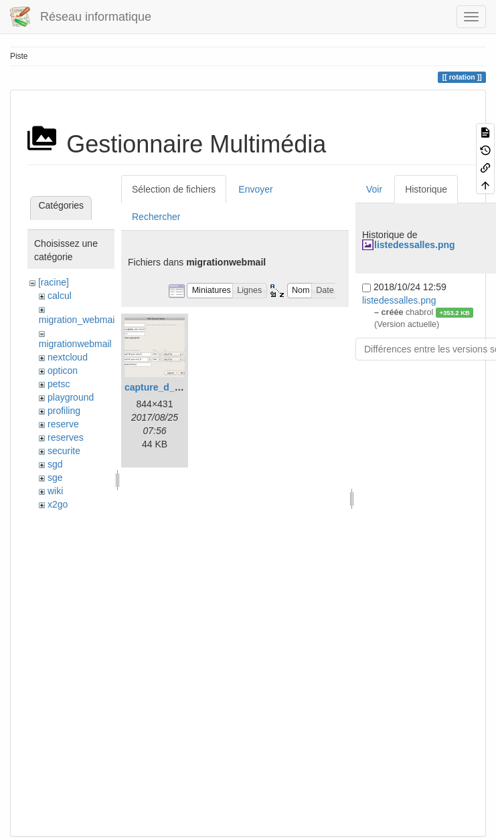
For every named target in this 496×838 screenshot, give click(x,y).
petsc (59, 384)
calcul (60, 295)
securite (64, 450)
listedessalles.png (414, 244)
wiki (55, 491)
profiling (64, 410)
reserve (63, 424)
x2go (58, 504)
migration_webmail (78, 319)
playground (71, 397)
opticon (63, 370)
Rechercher (156, 216)
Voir (374, 189)
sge (55, 477)
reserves (66, 437)
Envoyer (255, 189)
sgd (55, 464)
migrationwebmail (75, 343)
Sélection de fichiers (174, 189)
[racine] (53, 282)
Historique (426, 189)
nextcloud (68, 357)
